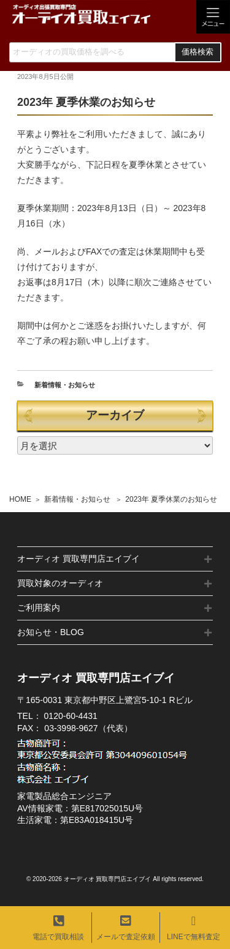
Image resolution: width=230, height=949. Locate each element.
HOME (20, 499)
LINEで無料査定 (193, 928)
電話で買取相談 (58, 927)
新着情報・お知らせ (77, 499)
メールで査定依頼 (125, 928)
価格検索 (197, 52)
